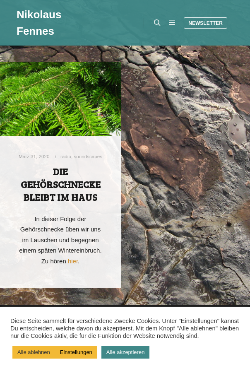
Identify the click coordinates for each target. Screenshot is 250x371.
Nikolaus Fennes (39, 22)
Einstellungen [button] (76, 352)
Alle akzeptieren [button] (125, 352)
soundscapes (88, 156)
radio (65, 156)
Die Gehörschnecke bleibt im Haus (61, 184)
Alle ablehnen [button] (33, 352)
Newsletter (205, 23)
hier (73, 261)
